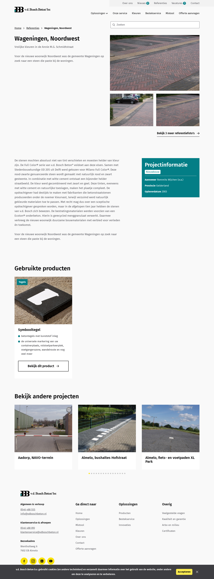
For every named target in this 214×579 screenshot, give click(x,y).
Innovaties (125, 525)
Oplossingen (83, 519)
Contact (80, 542)
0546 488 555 (27, 509)
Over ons (81, 536)
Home (18, 28)
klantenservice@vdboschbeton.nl (39, 532)
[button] (197, 571)
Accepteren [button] (184, 571)
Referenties (32, 28)
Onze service (120, 13)
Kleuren (136, 13)
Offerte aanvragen (189, 13)
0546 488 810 (27, 528)
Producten (125, 513)
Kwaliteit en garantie (174, 519)
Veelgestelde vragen (173, 513)
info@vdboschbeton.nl (33, 513)
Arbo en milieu (170, 525)
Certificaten (168, 531)
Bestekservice (153, 13)
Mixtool (170, 13)
